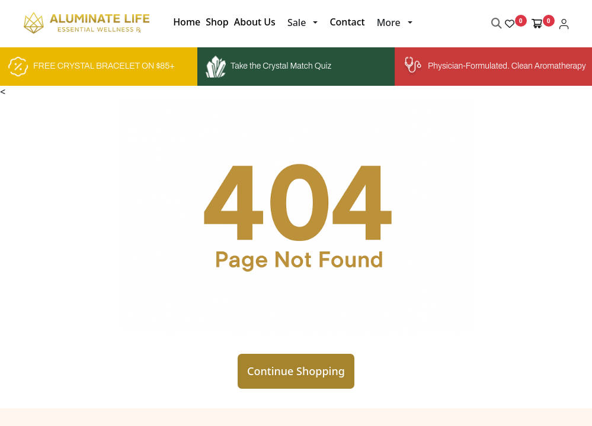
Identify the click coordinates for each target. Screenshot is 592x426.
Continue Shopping (296, 371)
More (389, 22)
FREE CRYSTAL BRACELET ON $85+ (91, 67)
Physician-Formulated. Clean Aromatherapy (493, 66)
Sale (296, 22)
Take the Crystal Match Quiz (268, 67)
